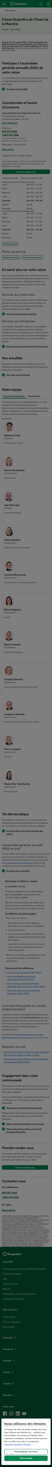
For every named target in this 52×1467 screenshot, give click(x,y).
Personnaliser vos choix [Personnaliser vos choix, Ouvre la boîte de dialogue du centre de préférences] (26, 1452)
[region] (26, 1442)
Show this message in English (17, 1444)
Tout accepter (26, 1458)
